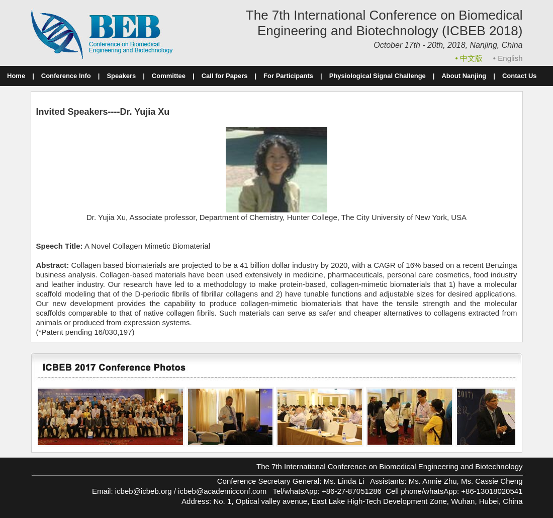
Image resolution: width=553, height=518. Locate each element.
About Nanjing (463, 76)
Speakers (121, 76)
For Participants (288, 76)
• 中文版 (470, 58)
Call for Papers (225, 76)
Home (16, 76)
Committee (169, 76)
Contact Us (519, 76)
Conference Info (66, 76)
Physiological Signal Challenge (377, 76)
